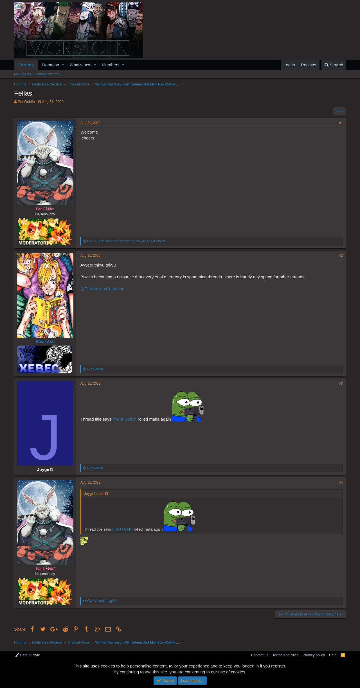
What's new (80, 64)
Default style (27, 655)
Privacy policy (314, 655)
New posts (22, 74)
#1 (341, 123)
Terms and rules (285, 655)
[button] (63, 65)
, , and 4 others (126, 241)
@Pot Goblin (124, 419)
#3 (341, 383)
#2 (341, 256)
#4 (341, 482)
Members (111, 64)
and (101, 601)
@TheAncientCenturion (102, 288)
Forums (26, 64)
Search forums (48, 74)
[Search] (333, 65)
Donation (50, 64)
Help (333, 655)
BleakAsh (45, 341)
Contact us (259, 655)
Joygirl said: (94, 493)
